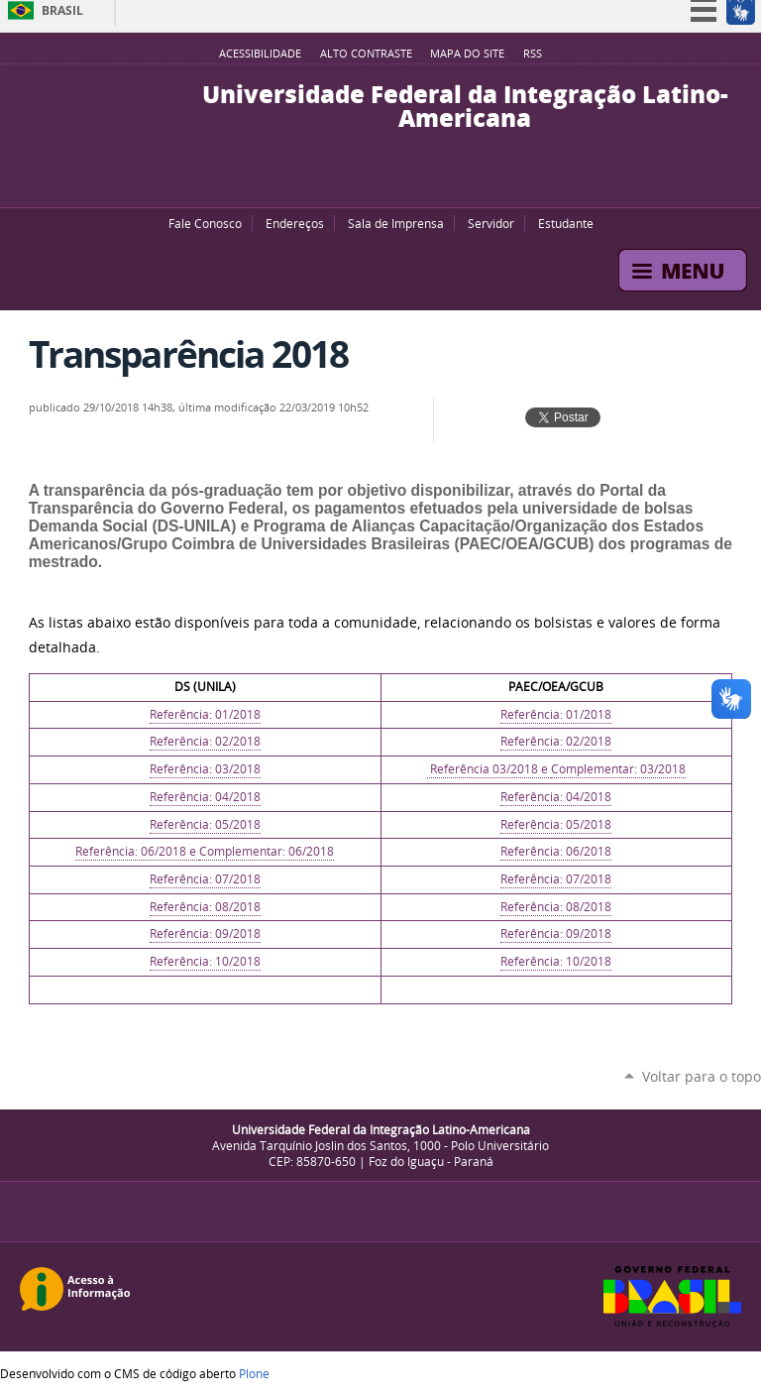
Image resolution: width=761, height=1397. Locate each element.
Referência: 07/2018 (205, 879)
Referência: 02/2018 (205, 741)
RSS (532, 53)
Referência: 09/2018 (205, 933)
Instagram (420, 182)
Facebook (370, 182)
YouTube (346, 182)
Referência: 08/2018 (205, 906)
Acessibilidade (260, 53)
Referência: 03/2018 (205, 768)
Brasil (62, 10)
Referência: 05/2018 (205, 824)
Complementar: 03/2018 (618, 768)
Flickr (395, 182)
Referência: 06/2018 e (137, 851)
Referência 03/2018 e (489, 768)
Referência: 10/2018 (205, 961)
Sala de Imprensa (396, 223)
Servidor (491, 223)
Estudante (566, 223)
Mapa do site (467, 53)
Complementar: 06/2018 (266, 851)
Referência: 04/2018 (205, 796)
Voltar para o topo (701, 1076)
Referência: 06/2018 (555, 851)
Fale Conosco (205, 223)
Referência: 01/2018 (205, 714)
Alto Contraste (366, 53)
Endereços (295, 223)
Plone (254, 1373)
